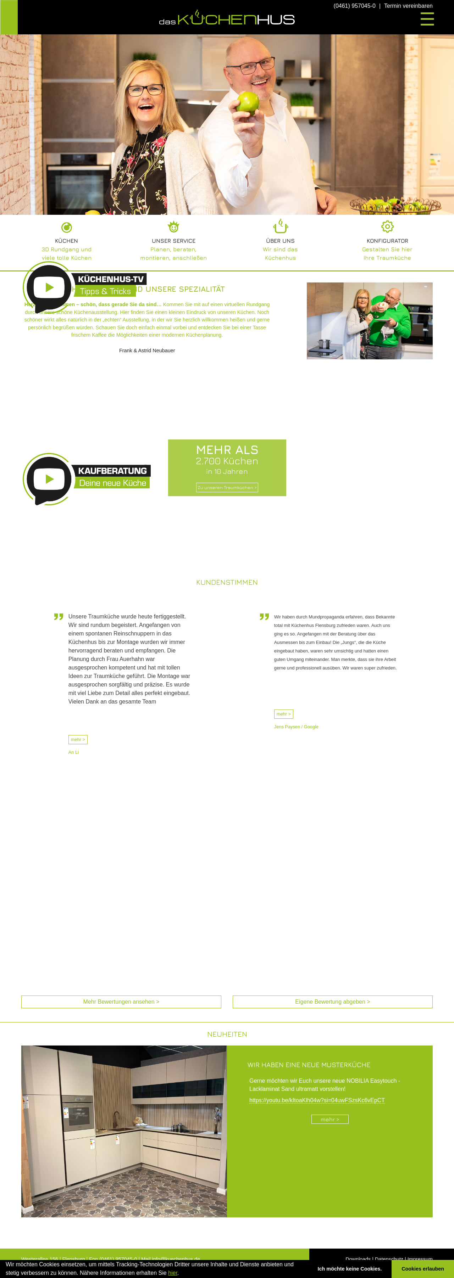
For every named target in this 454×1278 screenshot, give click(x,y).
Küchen (66, 240)
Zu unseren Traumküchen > (227, 487)
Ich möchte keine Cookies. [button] (350, 1269)
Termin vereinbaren (408, 6)
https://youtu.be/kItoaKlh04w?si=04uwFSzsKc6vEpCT (317, 1100)
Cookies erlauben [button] (423, 1269)
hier (172, 1273)
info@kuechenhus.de (176, 1259)
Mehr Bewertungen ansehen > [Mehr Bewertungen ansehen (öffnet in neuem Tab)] (121, 1002)
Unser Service (173, 240)
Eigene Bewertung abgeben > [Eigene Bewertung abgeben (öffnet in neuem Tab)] (332, 1002)
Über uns (280, 240)
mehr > (78, 739)
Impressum (420, 1259)
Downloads (358, 1259)
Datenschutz (389, 1259)
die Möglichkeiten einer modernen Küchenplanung (165, 335)
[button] (182, 1274)
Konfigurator (387, 240)
